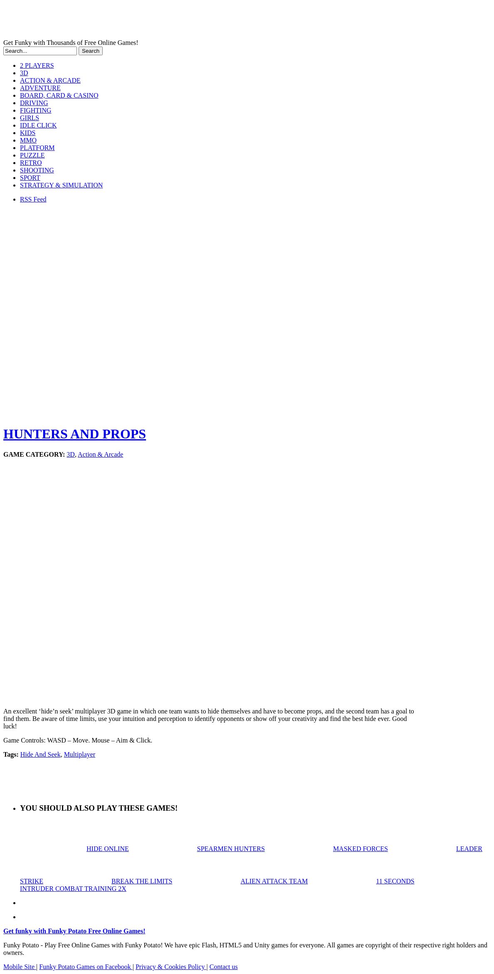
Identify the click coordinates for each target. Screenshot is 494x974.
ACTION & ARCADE (50, 80)
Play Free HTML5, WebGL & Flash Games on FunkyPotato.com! (144, 21)
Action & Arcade (100, 454)
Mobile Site (19, 966)
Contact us (224, 966)
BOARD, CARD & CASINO (59, 95)
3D (24, 72)
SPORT (30, 177)
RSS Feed (33, 199)
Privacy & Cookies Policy (171, 966)
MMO (28, 140)
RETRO (31, 162)
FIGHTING (36, 110)
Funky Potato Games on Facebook (85, 966)
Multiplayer (80, 754)
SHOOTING (37, 170)
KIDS (27, 132)
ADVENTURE (40, 87)
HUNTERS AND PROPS (74, 433)
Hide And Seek (40, 754)
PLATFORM (37, 147)
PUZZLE (32, 155)
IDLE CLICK (38, 125)
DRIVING (34, 102)
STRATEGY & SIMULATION (61, 185)
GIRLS (29, 117)
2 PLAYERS (37, 65)
